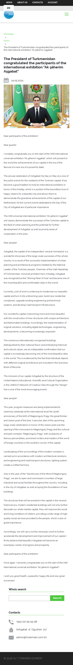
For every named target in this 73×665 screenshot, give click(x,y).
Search (57, 597)
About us (22, 2)
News (9, 2)
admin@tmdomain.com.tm (31, 637)
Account (52, 2)
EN (8, 8)
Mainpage (9, 34)
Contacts (37, 2)
